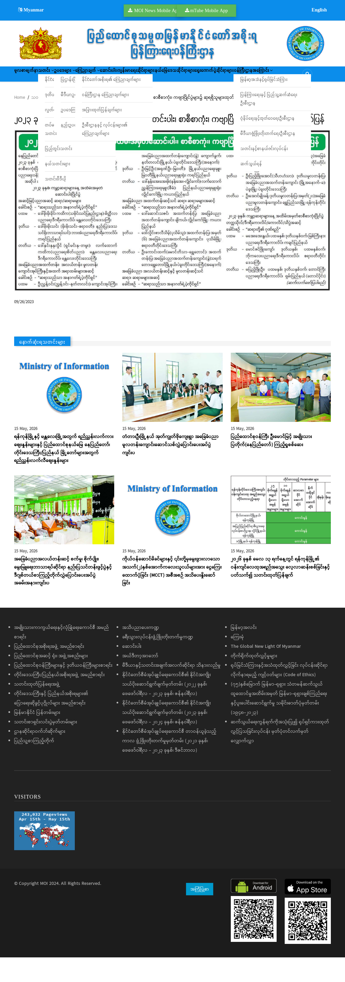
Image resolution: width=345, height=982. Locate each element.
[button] (172, 235)
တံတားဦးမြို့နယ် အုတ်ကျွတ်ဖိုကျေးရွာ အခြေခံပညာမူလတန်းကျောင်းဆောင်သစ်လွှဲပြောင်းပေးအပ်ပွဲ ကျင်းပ (170, 469)
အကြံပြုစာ (199, 914)
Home (19, 122)
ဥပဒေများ (94, 76)
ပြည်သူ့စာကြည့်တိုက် (34, 765)
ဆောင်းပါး (162, 76)
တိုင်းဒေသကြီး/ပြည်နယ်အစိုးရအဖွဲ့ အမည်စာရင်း (59, 699)
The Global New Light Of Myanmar (266, 671)
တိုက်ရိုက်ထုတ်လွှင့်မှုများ (254, 680)
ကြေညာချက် (129, 76)
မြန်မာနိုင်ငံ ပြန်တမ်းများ (37, 737)
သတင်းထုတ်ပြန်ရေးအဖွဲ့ (37, 709)
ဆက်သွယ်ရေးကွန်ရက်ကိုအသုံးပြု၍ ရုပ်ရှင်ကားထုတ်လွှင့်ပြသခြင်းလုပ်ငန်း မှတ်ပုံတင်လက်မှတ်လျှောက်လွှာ (280, 756)
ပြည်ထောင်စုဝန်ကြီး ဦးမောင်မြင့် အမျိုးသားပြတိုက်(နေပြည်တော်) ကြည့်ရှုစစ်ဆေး (271, 465)
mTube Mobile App (209, 10)
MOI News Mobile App (157, 10)
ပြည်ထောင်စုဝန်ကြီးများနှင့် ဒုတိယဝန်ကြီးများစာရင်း (63, 690)
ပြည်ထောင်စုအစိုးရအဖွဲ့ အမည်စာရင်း (49, 671)
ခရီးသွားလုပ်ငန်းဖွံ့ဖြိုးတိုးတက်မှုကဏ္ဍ (157, 661)
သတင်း (63, 76)
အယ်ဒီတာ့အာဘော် (140, 680)
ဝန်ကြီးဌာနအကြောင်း (92, 96)
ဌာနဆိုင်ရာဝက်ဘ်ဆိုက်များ (39, 756)
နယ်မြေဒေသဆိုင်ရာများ (253, 76)
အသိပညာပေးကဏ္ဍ (140, 652)
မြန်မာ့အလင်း (244, 652)
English (319, 10)
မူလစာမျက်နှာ (31, 76)
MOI (44, 908)
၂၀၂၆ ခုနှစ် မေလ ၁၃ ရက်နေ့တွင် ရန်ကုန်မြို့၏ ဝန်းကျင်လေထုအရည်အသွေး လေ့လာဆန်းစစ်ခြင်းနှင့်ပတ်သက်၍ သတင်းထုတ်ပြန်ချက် (280, 592)
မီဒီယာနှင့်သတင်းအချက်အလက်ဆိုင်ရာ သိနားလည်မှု (171, 690)
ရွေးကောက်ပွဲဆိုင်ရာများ (40, 96)
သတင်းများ (41, 122)
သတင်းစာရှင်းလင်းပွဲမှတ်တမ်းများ (45, 746)
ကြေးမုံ (237, 661)
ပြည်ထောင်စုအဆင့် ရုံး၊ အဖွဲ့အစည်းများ (51, 680)
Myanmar (31, 10)
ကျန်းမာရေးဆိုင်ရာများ (201, 76)
